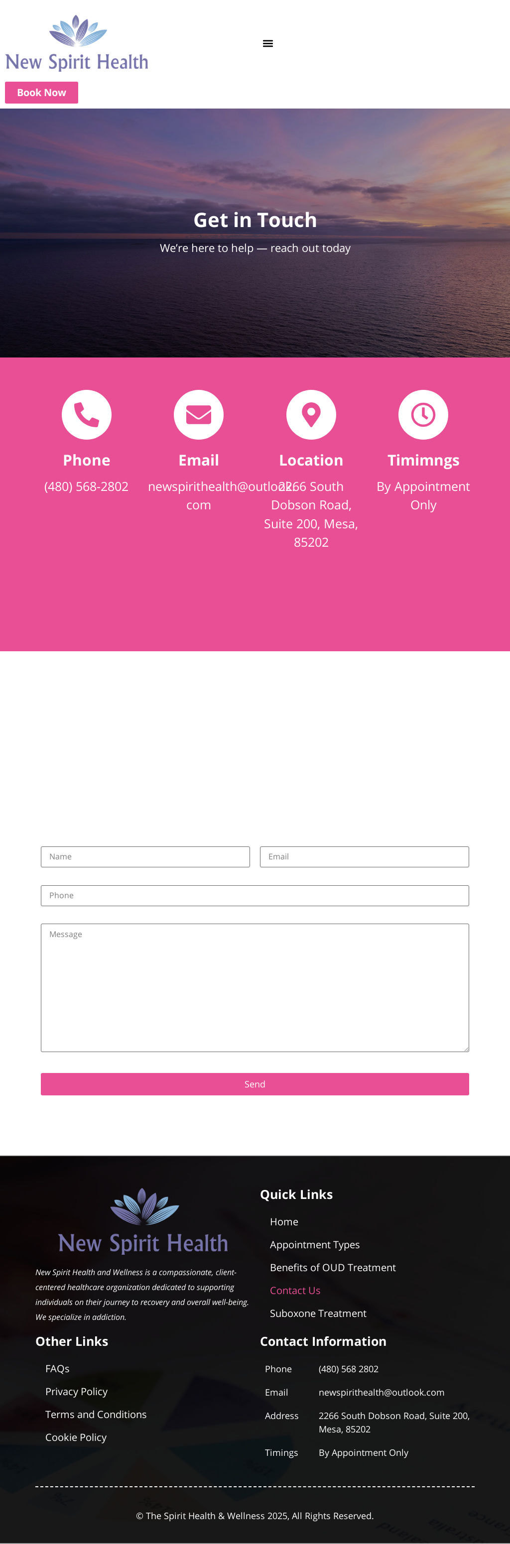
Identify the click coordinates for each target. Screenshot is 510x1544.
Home (284, 1221)
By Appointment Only (363, 1452)
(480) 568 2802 (349, 1369)
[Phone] (87, 415)
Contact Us (295, 1290)
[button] (267, 43)
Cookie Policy (76, 1437)
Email (198, 460)
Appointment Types (315, 1244)
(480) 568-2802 (86, 485)
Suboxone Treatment (318, 1313)
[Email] (199, 415)
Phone (87, 460)
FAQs (57, 1368)
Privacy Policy (76, 1391)
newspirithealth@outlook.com (382, 1392)
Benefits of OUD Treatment (333, 1267)
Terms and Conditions (96, 1414)
